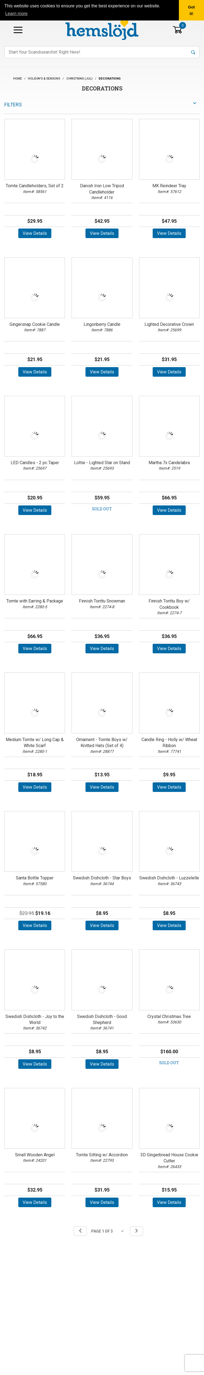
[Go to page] (108, 1231)
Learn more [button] (16, 13)
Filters (13, 104)
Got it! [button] (191, 10)
